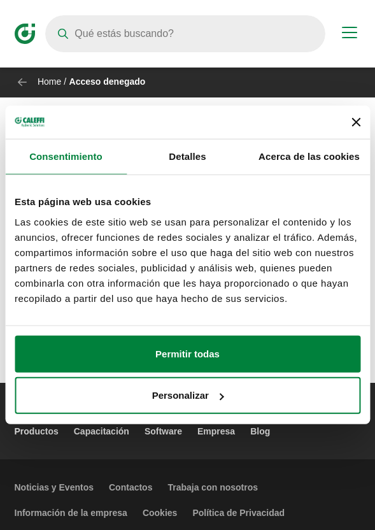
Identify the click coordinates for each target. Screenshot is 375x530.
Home (49, 81)
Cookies (160, 513)
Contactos (130, 487)
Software (163, 431)
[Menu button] (349, 34)
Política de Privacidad (238, 513)
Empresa (216, 431)
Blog (260, 431)
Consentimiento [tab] (66, 156)
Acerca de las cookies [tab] (309, 156)
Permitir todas (187, 353)
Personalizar (188, 395)
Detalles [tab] (187, 156)
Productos (37, 431)
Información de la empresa (71, 513)
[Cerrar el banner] (355, 122)
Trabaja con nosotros (212, 487)
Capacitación (101, 431)
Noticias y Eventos (54, 487)
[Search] (185, 33)
